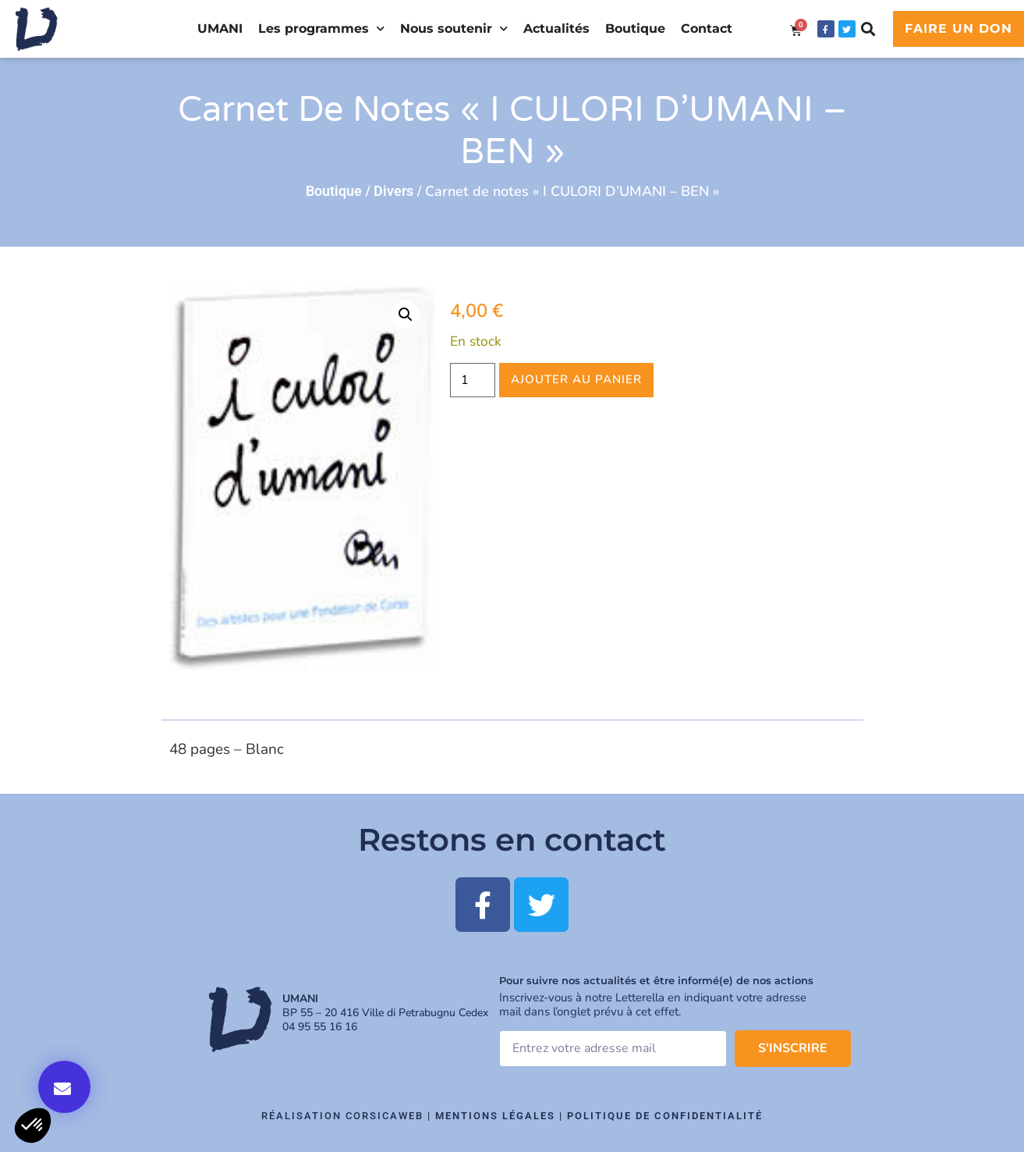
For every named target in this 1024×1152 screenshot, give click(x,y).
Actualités (556, 28)
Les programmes (321, 28)
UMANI (220, 28)
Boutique (635, 28)
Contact (706, 28)
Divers (393, 191)
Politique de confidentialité (665, 1116)
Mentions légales (495, 1116)
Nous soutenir (454, 28)
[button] (868, 29)
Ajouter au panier (576, 379)
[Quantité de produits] (472, 380)
